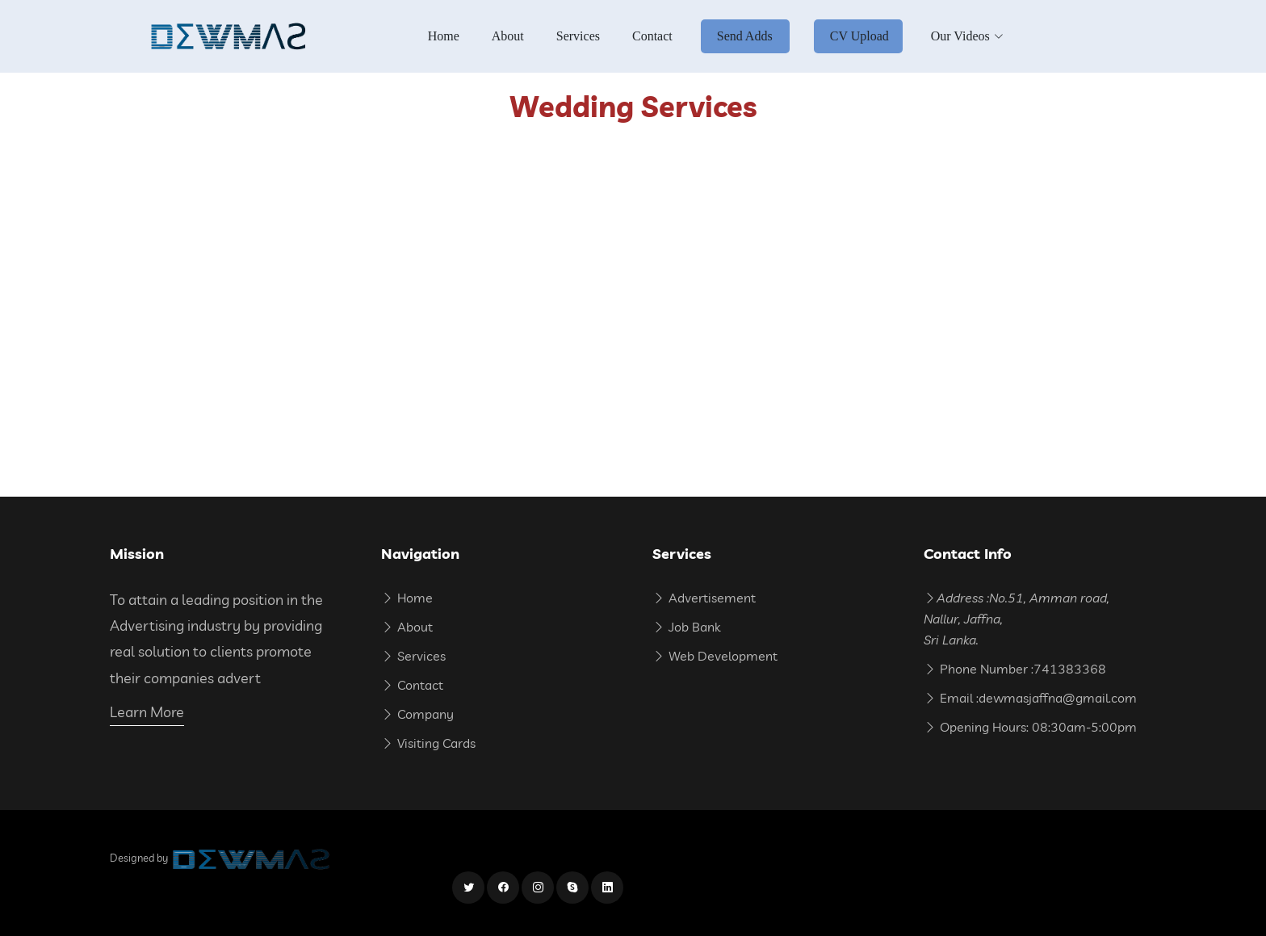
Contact (652, 36)
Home (443, 36)
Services (578, 36)
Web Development (715, 656)
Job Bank (686, 627)
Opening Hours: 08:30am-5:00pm (1030, 727)
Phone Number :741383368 (1015, 669)
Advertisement (704, 598)
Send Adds (745, 36)
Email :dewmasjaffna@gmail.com (1030, 698)
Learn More (147, 712)
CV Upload (859, 36)
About (508, 36)
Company (417, 714)
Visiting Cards (428, 743)
